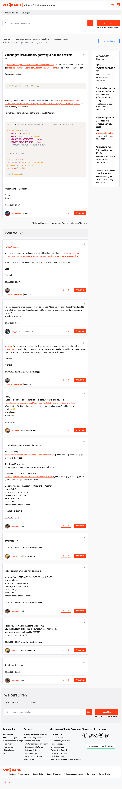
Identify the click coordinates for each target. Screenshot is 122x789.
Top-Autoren (9, 749)
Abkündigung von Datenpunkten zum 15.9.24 (104, 150)
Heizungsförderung (32, 752)
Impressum (24, 776)
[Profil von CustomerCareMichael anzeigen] (14, 296)
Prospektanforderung (33, 758)
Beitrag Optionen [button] (108, 41)
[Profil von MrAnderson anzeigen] (16, 215)
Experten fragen (10, 740)
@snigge (8, 348)
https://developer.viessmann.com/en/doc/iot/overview (30, 65)
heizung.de (29, 762)
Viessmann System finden (61, 743)
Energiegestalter (32, 755)
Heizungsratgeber (58, 746)
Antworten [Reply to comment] (80, 292)
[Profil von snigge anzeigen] (14, 333)
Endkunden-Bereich (10, 13)
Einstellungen (9, 752)
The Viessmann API (61, 39)
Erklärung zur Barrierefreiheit (99, 776)
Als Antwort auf (30, 374)
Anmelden (118, 4)
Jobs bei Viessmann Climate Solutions (66, 762)
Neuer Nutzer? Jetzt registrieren (108, 28)
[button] (84, 55)
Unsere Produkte (57, 740)
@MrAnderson (13, 249)
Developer (26, 13)
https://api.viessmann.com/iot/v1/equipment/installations (32, 68)
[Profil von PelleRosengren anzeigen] (105, 176)
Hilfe (6, 755)
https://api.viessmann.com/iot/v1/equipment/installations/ (30, 457)
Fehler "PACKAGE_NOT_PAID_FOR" (105, 68)
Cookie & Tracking (54, 776)
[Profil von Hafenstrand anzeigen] (104, 156)
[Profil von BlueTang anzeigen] (102, 104)
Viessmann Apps (57, 749)
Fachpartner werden (59, 755)
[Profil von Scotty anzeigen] (101, 74)
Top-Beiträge (9, 746)
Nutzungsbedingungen (74, 776)
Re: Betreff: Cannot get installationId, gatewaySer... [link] (26, 42)
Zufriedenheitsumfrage (13, 743)
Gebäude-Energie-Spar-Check (36, 737)
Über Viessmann (57, 737)
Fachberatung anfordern (35, 740)
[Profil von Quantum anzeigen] (15, 528)
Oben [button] (7, 784)
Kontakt (12, 776)
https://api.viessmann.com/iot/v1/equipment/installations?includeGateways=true (40, 405)
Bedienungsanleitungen (34, 749)
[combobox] (48, 23)
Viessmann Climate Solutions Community (20, 39)
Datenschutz (38, 776)
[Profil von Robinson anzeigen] (15, 433)
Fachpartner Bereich (59, 752)
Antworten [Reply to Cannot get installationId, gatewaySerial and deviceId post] (80, 215)
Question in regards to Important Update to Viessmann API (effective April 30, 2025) (105, 94)
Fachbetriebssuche (32, 743)
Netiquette (8, 737)
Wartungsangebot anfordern (36, 746)
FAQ (112, 5)
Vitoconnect (10, 352)
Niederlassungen (57, 758)
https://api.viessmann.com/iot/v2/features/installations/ (29, 479)
